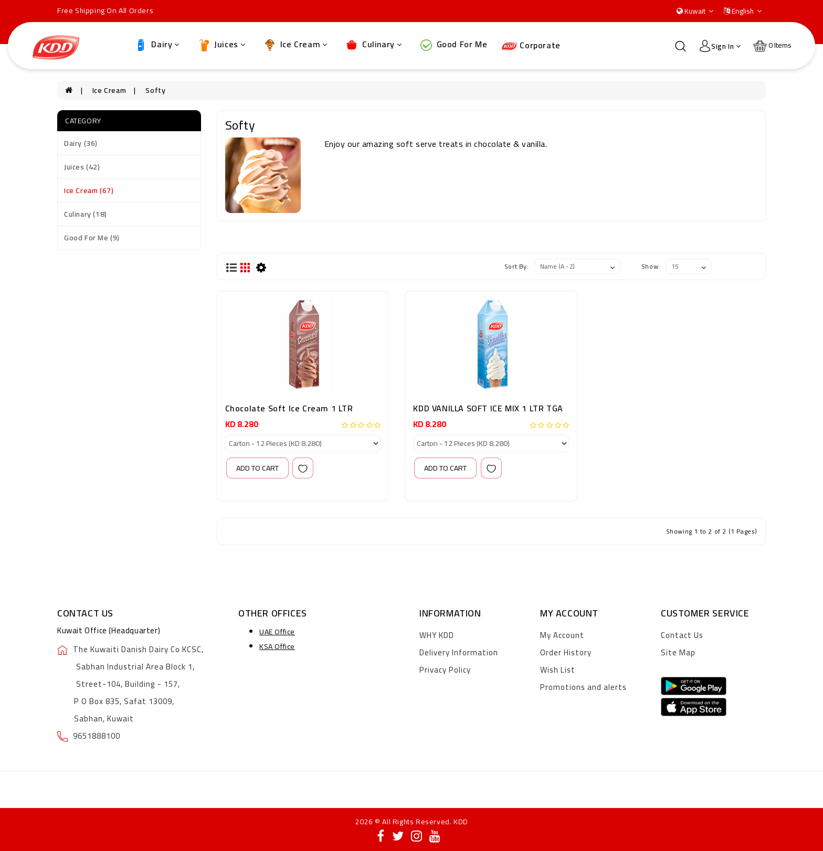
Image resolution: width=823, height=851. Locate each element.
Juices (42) (82, 167)
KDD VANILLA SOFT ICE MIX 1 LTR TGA (488, 408)
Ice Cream (295, 44)
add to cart (257, 468)
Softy (155, 90)
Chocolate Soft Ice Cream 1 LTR (289, 408)
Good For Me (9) (92, 237)
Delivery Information (458, 652)
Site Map (678, 652)
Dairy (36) (81, 143)
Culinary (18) (85, 214)
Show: (650, 266)
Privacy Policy (445, 669)
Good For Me (452, 44)
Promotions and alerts (583, 687)
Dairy (156, 44)
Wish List (557, 669)
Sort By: (516, 266)
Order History (566, 652)
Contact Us (682, 635)
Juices (221, 44)
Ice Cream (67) (88, 190)
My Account (562, 635)
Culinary (373, 44)
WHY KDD (436, 635)
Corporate (531, 45)
